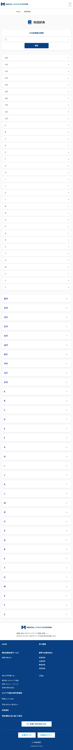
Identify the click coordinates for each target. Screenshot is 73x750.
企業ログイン (27, 735)
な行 (6, 85)
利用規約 (5, 710)
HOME (18, 11)
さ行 (6, 71)
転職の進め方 (7, 657)
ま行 (6, 98)
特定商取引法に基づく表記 (12, 716)
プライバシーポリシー (10, 704)
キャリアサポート (8, 675)
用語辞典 (27, 11)
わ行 (6, 118)
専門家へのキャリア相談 (10, 680)
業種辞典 (42, 657)
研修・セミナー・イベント (10, 684)
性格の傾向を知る (8, 687)
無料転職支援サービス (10, 652)
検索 (36, 45)
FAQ (8, 698)
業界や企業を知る (45, 652)
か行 (6, 64)
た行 (6, 78)
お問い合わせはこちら (36, 724)
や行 (6, 105)
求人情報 (42, 644)
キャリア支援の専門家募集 (12, 693)
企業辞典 (42, 661)
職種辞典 (42, 665)
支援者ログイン (46, 735)
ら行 (6, 112)
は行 (6, 91)
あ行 (6, 58)
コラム (41, 675)
